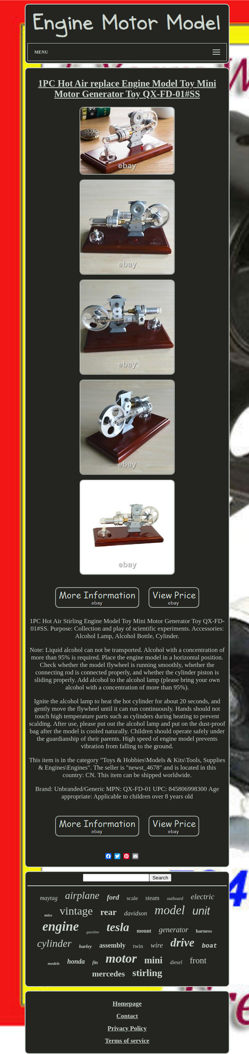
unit (201, 911)
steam (152, 898)
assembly (112, 945)
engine (60, 926)
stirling (147, 972)
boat (209, 945)
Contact (127, 1016)
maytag (48, 898)
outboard (175, 898)
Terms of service (127, 1040)
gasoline (92, 932)
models (54, 963)
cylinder (54, 943)
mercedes (108, 973)
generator (173, 929)
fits (95, 962)
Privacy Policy (127, 1028)
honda (76, 961)
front (198, 960)
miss (48, 915)
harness (204, 931)
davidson (135, 913)
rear (108, 912)
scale (132, 898)
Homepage (126, 1003)
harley (85, 946)
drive (182, 942)
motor (121, 958)
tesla (117, 927)
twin (138, 946)
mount (144, 931)
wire (156, 945)
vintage (76, 910)
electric (202, 896)
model (169, 910)
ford (113, 897)
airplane (82, 895)
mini (153, 960)
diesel (176, 962)
